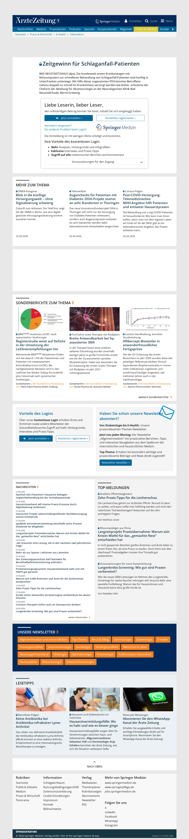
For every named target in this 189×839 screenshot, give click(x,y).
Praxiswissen (58, 30)
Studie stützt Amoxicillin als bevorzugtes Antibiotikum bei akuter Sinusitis (53, 597)
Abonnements (91, 797)
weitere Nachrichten (80, 618)
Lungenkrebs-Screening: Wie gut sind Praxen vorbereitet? (49, 612)
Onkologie (60, 655)
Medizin (41, 30)
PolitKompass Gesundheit (135, 655)
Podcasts (75, 30)
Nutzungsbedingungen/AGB (61, 788)
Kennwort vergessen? (58, 126)
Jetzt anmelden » (68, 119)
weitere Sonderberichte (156, 398)
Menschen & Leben (135, 648)
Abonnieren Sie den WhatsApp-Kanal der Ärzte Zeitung (147, 721)
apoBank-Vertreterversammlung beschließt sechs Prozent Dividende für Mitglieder (49, 526)
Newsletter (89, 801)
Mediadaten (89, 784)
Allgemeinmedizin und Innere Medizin (43, 640)
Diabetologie (144, 640)
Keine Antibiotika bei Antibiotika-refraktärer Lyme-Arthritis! (38, 723)
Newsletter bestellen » (116, 463)
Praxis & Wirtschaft (28, 797)
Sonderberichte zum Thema (43, 303)
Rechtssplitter (28, 663)
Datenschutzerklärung (57, 792)
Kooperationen (107, 30)
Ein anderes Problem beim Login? (65, 130)
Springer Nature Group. (86, 836)
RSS (84, 805)
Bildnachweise (52, 810)
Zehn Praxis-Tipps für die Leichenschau (38, 589)
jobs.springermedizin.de (120, 792)
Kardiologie (83, 648)
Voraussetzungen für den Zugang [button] (107, 163)
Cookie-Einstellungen (56, 797)
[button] (166, 21)
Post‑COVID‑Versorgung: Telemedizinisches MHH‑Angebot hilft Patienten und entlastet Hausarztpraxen (146, 202)
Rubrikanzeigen (92, 792)
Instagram (111, 826)
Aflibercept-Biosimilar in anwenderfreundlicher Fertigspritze (141, 346)
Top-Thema (79, 640)
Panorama (22, 801)
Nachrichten (25, 30)
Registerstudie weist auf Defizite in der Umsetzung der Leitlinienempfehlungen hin (40, 346)
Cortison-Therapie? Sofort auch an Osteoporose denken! (48, 605)
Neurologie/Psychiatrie (34, 655)
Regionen (126, 30)
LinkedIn (110, 813)
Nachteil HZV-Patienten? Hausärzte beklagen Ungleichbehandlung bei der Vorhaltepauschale (43, 497)
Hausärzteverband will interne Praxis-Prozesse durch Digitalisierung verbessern (46, 507)
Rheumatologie (52, 663)
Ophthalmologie (81, 655)
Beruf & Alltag (100, 640)
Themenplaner (91, 788)
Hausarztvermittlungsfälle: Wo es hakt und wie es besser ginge (93, 724)
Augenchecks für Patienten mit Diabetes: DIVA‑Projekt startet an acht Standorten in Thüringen (94, 200)
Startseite (22, 784)
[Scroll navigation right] (173, 30)
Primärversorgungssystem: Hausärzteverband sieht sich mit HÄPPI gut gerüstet (50, 571)
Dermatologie (122, 640)
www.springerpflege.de (119, 788)
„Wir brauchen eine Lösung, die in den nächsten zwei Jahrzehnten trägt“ (53, 545)
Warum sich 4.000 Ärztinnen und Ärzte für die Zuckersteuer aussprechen (50, 581)
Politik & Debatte (146, 30)
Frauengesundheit (31, 648)
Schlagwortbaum (54, 784)
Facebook (111, 817)
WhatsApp (111, 822)
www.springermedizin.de (120, 784)
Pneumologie (105, 655)
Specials (89, 30)
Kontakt (48, 805)
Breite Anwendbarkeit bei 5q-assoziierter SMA (92, 341)
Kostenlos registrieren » (120, 119)
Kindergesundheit (107, 648)
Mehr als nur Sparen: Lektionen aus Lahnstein (42, 553)
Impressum (50, 801)
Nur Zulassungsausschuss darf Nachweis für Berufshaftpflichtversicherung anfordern (41, 562)
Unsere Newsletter (36, 632)
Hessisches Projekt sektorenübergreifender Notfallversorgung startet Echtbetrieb (51, 516)
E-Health (162, 640)
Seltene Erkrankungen (80, 663)
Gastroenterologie (59, 648)
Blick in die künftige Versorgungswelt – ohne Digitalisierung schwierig (34, 200)
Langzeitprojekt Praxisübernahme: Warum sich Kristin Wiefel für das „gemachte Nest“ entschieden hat (52, 536)
